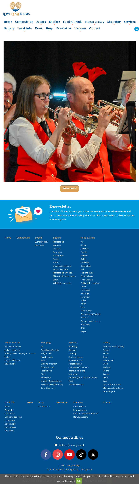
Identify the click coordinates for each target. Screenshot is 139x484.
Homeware (46, 377)
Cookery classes (76, 357)
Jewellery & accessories (51, 381)
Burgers (84, 255)
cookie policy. (68, 480)
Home (8, 22)
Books (43, 360)
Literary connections (62, 266)
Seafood (84, 317)
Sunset (105, 377)
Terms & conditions (55, 469)
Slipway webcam (80, 417)
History (56, 262)
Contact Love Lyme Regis (69, 465)
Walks (55, 279)
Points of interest (60, 269)
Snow (105, 381)
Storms (106, 370)
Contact (94, 28)
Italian (83, 303)
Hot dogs (85, 293)
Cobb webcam (79, 406)
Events (41, 22)
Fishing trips (58, 255)
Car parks (9, 410)
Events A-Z (39, 245)
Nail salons (73, 374)
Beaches (57, 248)
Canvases (45, 406)
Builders (72, 350)
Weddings (73, 346)
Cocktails (85, 262)
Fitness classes (75, 363)
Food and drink (47, 367)
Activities (57, 245)
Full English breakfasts (90, 283)
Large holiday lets (12, 360)
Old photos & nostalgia (113, 388)
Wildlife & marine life (62, 283)
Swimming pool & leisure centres (83, 377)
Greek (83, 286)
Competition (24, 22)
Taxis (71, 381)
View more (70, 188)
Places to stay (94, 22)
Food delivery (87, 276)
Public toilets (10, 427)
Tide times (9, 430)
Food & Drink (72, 22)
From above (108, 360)
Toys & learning (48, 388)
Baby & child (46, 353)
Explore (54, 22)
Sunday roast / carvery (90, 321)
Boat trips (57, 252)
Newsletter (63, 28)
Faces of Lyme (109, 391)
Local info (24, 29)
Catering (72, 353)
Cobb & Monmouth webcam (85, 413)
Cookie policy (86, 469)
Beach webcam (80, 410)
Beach (105, 357)
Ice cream (85, 297)
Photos (106, 350)
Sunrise (106, 374)
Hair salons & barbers (78, 367)
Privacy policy (72, 469)
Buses (7, 406)
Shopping (114, 22)
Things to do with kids (62, 272)
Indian (83, 300)
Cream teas (86, 266)
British (83, 252)
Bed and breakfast (13, 346)
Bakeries (84, 248)
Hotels (7, 357)
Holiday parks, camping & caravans (20, 353)
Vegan (83, 331)
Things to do (58, 242)
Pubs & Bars (86, 310)
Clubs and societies (13, 417)
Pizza (83, 307)
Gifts (43, 374)
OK (79, 480)
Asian (83, 245)
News (38, 28)
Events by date (41, 242)
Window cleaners (76, 384)
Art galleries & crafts (50, 350)
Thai (83, 328)
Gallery (9, 29)
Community (10, 420)
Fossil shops (46, 370)
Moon (105, 363)
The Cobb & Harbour (112, 384)
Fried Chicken (87, 279)
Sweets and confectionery (52, 384)
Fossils (56, 259)
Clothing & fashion (49, 363)
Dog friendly (10, 363)
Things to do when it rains (64, 276)
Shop (49, 29)
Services (130, 22)
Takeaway (85, 324)
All (82, 242)
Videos (106, 353)
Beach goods (47, 357)
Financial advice (75, 360)
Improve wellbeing (77, 370)
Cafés (83, 259)
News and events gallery (113, 346)
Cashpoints (10, 413)
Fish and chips (87, 272)
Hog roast (85, 290)
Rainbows (107, 367)
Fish (82, 269)
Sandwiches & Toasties (91, 314)
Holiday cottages (12, 350)
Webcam (80, 29)
